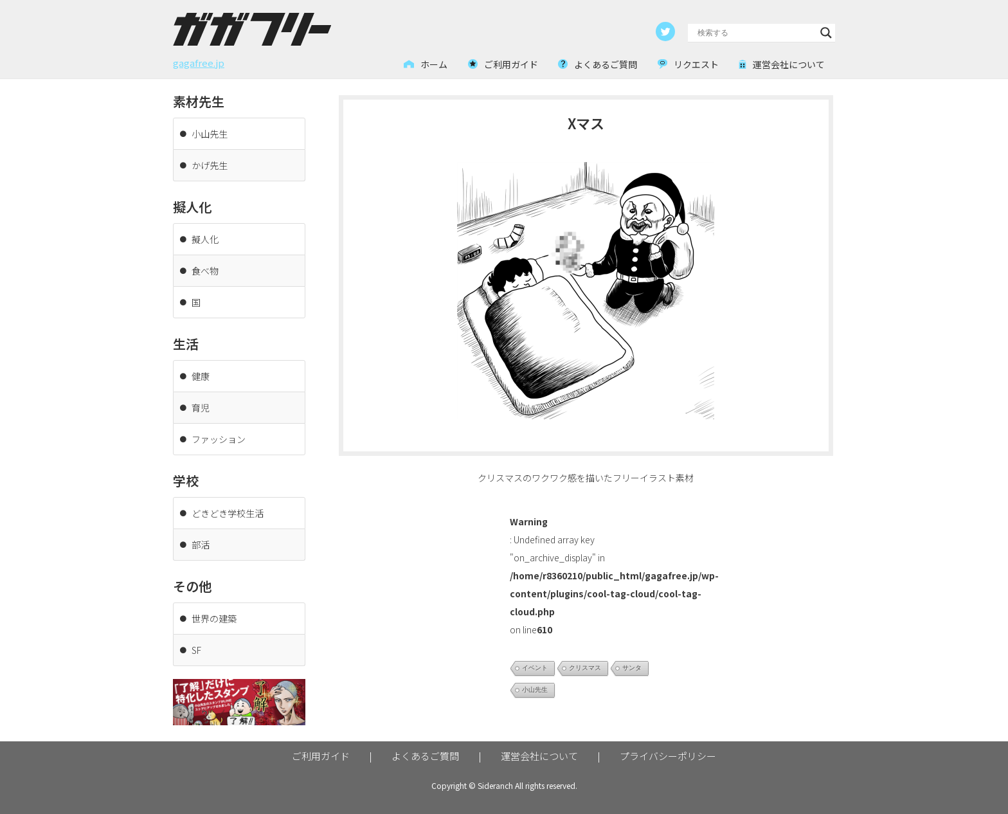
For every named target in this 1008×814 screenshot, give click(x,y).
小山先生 (535, 689)
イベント (535, 667)
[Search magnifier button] (826, 33)
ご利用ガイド (321, 756)
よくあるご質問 (425, 756)
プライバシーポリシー (668, 756)
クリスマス (585, 667)
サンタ (632, 667)
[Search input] (756, 33)
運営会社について (539, 756)
